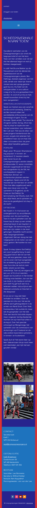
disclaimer (8, 18)
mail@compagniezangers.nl (15, 444)
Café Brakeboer (10, 457)
